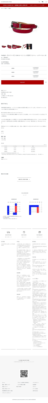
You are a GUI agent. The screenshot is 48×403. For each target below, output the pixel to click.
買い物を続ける (4, 97)
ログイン (33, 386)
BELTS (6, 8)
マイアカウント (35, 382)
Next (38, 27)
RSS (17, 386)
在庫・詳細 (3, 93)
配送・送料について (5, 384)
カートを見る (34, 388)
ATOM (20, 386)
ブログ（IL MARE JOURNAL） (22, 382)
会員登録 (33, 384)
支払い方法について (5, 388)
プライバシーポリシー (5, 392)
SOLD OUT (22, 82)
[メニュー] (46, 2)
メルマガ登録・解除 (20, 384)
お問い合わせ (34, 390)
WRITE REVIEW (23, 179)
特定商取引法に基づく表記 (6, 92)
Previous (10, 27)
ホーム (2, 8)
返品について (3, 90)
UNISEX (10, 8)
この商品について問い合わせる (7, 95)
